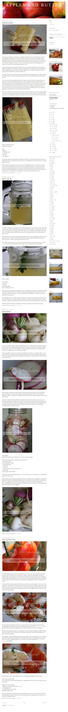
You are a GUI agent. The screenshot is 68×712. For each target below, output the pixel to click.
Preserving (51, 218)
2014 (52, 114)
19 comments (18, 698)
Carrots (50, 176)
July (53, 133)
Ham (50, 198)
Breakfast (51, 172)
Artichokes (51, 161)
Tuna (50, 237)
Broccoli (50, 174)
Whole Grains (51, 244)
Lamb (50, 201)
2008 (52, 152)
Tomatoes (51, 236)
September (54, 130)
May (53, 143)
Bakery (50, 163)
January (53, 150)
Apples (50, 160)
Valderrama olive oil (39, 626)
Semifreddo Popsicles (7, 23)
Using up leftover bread (53, 241)
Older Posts (44, 702)
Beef (50, 168)
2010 (52, 121)
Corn (50, 182)
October (53, 128)
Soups (50, 229)
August (53, 131)
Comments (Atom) (10, 705)
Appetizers (51, 158)
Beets (50, 169)
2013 (52, 115)
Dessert (50, 187)
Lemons (50, 202)
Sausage (50, 226)
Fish (50, 193)
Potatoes (50, 217)
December (54, 124)
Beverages (51, 171)
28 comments (18, 305)
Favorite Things (52, 191)
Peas (50, 212)
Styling (50, 233)
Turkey (50, 239)
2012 (52, 117)
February (53, 148)
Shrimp (50, 228)
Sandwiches (51, 223)
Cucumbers (51, 183)
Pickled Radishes (6, 311)
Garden (50, 196)
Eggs (50, 190)
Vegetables (51, 242)
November (54, 126)
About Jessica (51, 24)
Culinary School (52, 185)
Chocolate (51, 180)
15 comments (18, 533)
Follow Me (51, 44)
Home (24, 702)
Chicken (50, 179)
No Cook (51, 207)
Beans (50, 166)
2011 (52, 119)
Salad (50, 222)
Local (50, 204)
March (53, 146)
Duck (50, 188)
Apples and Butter (34, 5)
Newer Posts (4, 702)
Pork (50, 215)
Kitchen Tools (51, 199)
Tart (50, 234)
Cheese (50, 177)
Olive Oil (51, 209)
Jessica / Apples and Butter (54, 30)
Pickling (50, 214)
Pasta (50, 210)
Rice (50, 220)
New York (51, 206)
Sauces (50, 225)
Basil (50, 164)
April (53, 144)
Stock (50, 231)
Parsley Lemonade (6, 179)
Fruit (50, 195)
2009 (52, 123)
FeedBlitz (55, 99)
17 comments (18, 172)
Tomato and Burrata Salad (8, 539)
